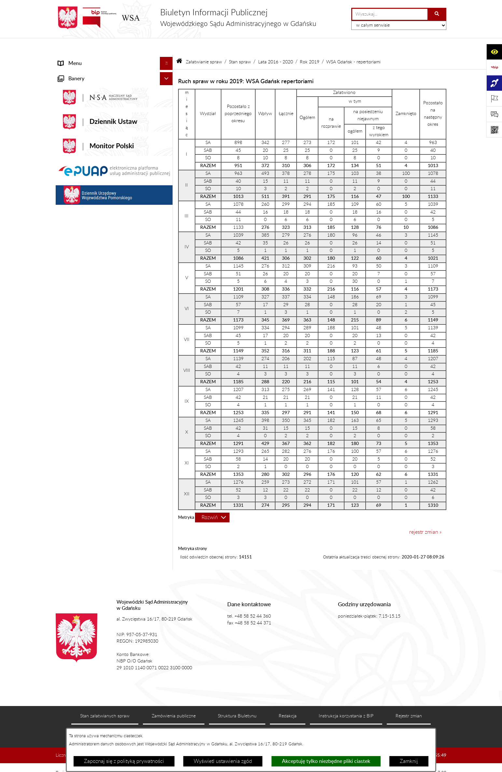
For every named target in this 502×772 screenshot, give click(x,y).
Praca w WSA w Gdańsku (86, 484)
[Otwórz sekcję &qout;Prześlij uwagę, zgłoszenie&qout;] (494, 114)
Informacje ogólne (78, 72)
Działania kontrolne (80, 471)
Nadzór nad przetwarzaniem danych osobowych (99, 428)
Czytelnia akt (72, 357)
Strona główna (74, 59)
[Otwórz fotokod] (494, 129)
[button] (167, 73)
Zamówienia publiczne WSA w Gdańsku (103, 458)
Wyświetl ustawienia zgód (223, 761)
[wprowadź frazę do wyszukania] (389, 14)
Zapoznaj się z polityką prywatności (124, 761)
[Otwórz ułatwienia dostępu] (494, 51)
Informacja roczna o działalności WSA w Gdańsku (103, 387)
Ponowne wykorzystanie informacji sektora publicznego (106, 501)
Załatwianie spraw (79, 137)
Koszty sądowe (74, 111)
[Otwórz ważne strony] (494, 98)
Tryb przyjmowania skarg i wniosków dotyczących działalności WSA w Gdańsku (106, 407)
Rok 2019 (309, 45)
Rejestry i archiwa (78, 445)
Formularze (71, 518)
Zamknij (409, 761)
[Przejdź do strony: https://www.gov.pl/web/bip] (494, 67)
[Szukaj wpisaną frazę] (437, 14)
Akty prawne (72, 98)
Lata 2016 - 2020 (275, 45)
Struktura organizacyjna (85, 124)
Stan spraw (240, 45)
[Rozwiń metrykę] (212, 500)
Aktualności (71, 85)
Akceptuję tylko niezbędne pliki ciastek (326, 761)
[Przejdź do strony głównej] (186, 18)
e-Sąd (64, 344)
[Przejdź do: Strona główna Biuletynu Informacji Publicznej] (179, 45)
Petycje (66, 370)
